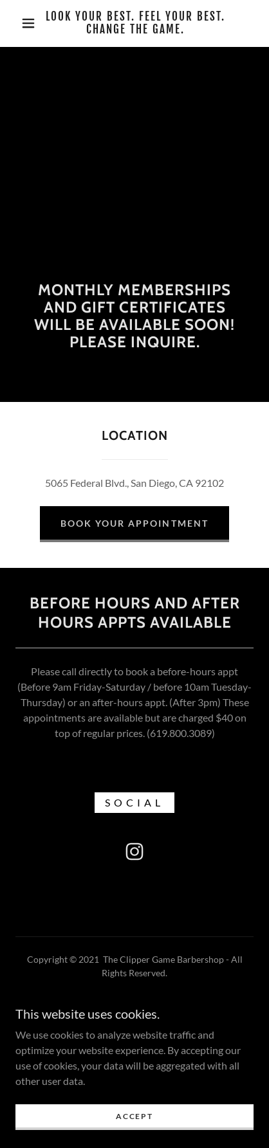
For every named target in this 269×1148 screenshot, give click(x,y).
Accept (134, 1125)
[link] (135, 23)
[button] (28, 23)
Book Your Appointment (134, 523)
